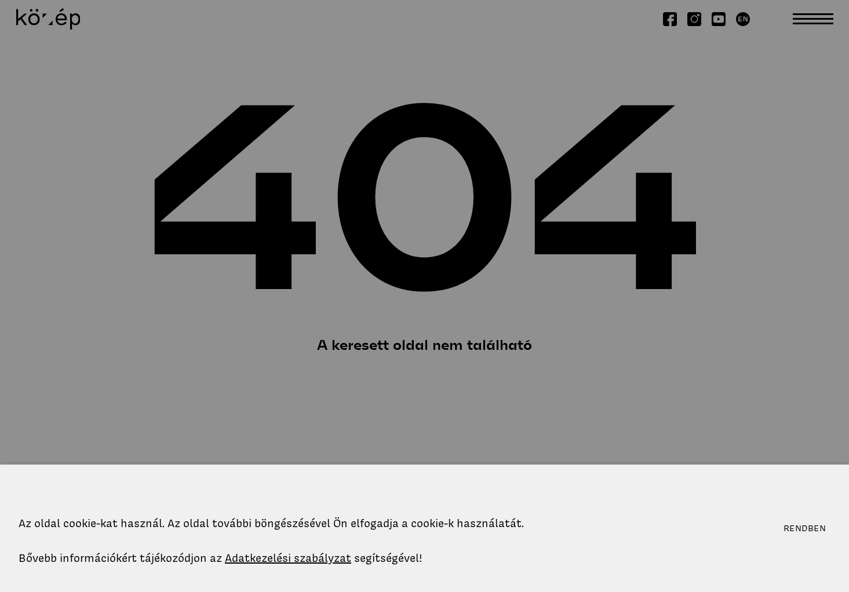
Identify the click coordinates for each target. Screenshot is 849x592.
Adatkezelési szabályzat (288, 558)
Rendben (805, 528)
